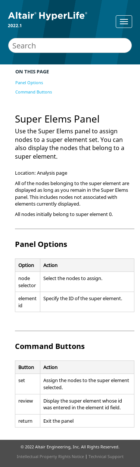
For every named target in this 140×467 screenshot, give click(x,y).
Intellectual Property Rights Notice (50, 456)
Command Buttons (33, 92)
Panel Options (29, 82)
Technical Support (106, 456)
